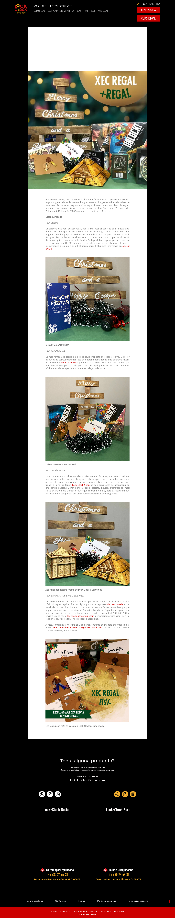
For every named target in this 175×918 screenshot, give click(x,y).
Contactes (60, 901)
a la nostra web (114, 604)
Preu (45, 6)
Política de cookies (106, 901)
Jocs (36, 6)
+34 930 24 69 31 (57, 874)
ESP (145, 3)
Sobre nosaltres (35, 901)
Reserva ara (148, 10)
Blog (92, 10)
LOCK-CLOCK (21, 8)
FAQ (86, 10)
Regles (81, 901)
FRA (158, 3)
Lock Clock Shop (81, 485)
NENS (79, 10)
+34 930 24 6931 (87, 776)
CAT (139, 3)
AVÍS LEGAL (103, 10)
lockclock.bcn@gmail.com (81, 616)
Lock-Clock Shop (69, 363)
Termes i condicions (138, 901)
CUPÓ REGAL (39, 10)
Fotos (54, 6)
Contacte (66, 6)
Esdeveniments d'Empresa (61, 10)
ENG (151, 3)
